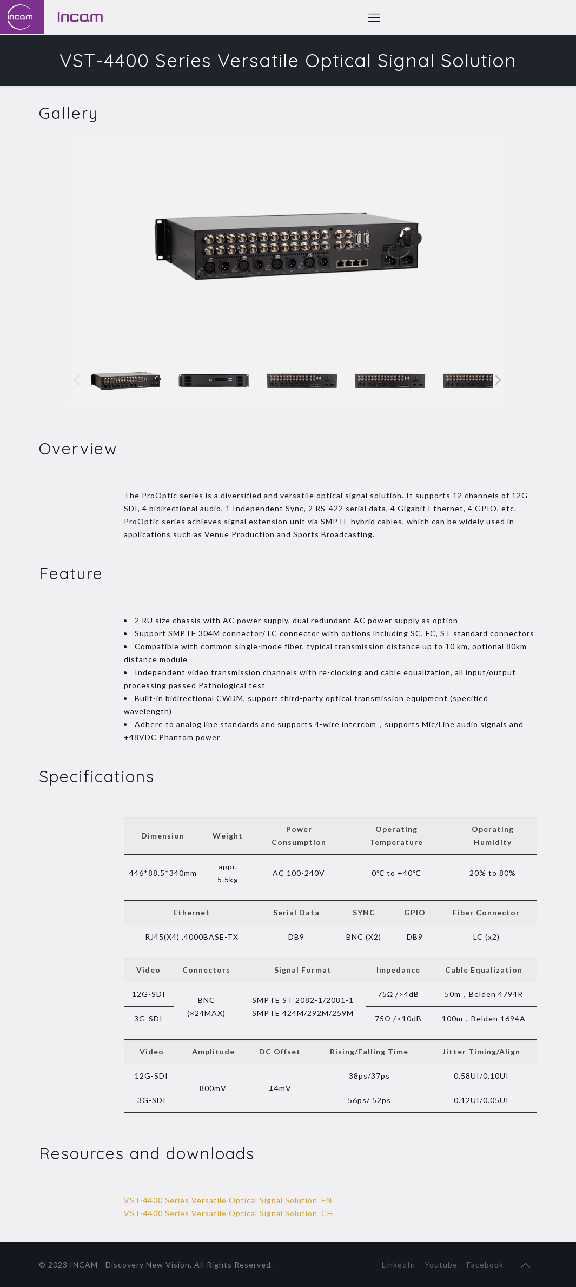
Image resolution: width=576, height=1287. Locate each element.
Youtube (441, 1264)
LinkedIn (398, 1264)
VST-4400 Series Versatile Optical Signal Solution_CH (228, 1213)
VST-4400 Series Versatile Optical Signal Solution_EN (228, 1200)
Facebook (485, 1264)
